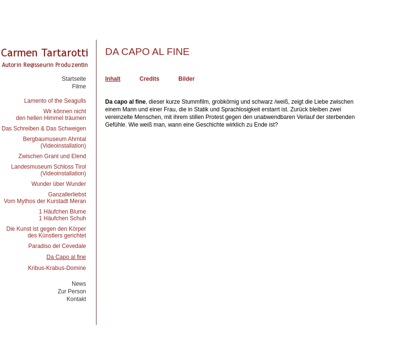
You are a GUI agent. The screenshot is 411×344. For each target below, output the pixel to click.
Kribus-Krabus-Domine (57, 268)
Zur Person (72, 291)
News (79, 283)
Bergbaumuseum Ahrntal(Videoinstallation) (54, 142)
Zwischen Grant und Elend (52, 156)
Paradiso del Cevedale (57, 246)
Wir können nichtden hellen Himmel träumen (51, 114)
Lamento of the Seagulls (55, 100)
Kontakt (76, 299)
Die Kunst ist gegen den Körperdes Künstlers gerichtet (46, 232)
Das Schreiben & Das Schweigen (43, 128)
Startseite (74, 78)
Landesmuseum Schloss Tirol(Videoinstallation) (48, 170)
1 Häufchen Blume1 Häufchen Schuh (62, 215)
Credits (149, 78)
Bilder (186, 78)
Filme (79, 86)
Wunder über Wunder (59, 184)
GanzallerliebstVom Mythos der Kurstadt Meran (45, 197)
